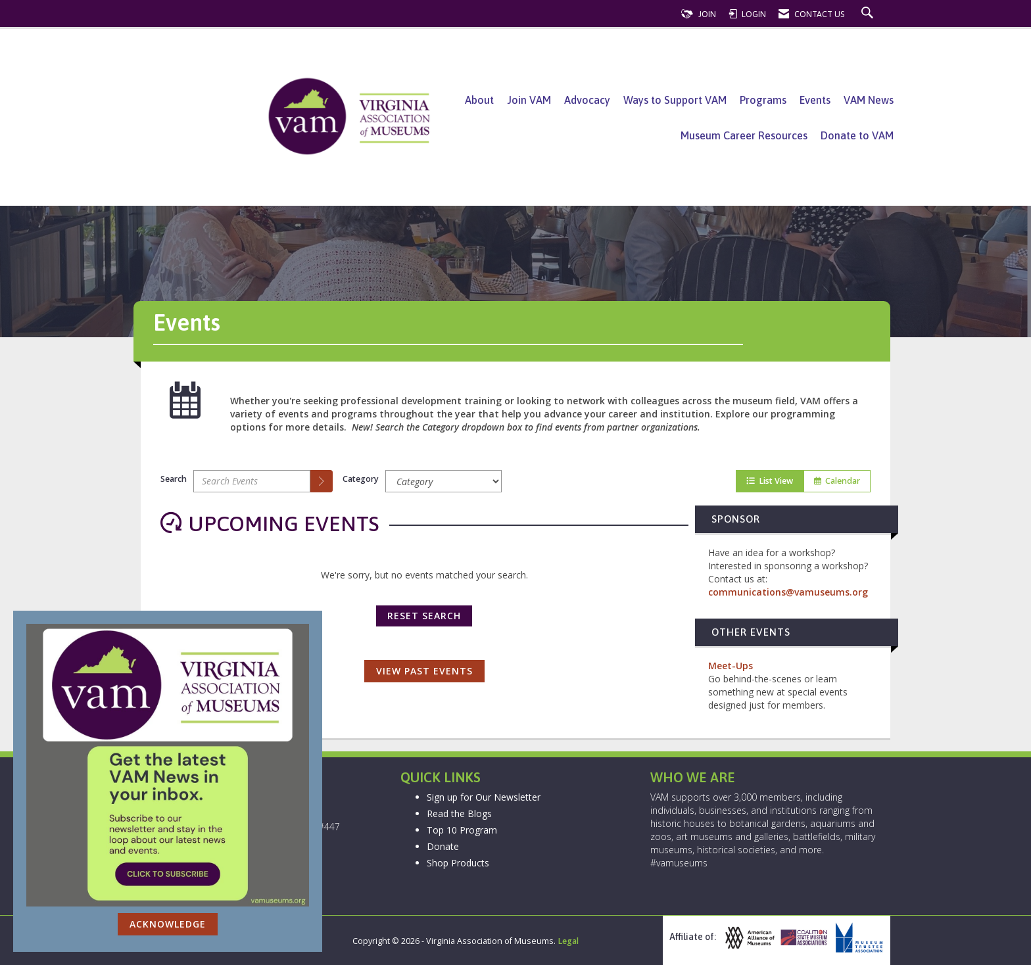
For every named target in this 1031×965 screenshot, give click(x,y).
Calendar (837, 480)
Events (815, 100)
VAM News (869, 100)
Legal (568, 941)
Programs (763, 100)
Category (361, 478)
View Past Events (424, 671)
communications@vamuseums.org (788, 592)
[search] (321, 481)
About (479, 100)
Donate (443, 846)
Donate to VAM (857, 135)
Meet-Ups (730, 665)
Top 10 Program (462, 830)
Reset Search (424, 615)
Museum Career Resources (744, 135)
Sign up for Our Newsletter (483, 797)
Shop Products (458, 863)
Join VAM (529, 100)
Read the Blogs (459, 813)
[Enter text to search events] (251, 481)
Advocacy (587, 100)
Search (173, 478)
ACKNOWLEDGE (168, 924)
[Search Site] (869, 14)
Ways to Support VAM (675, 100)
